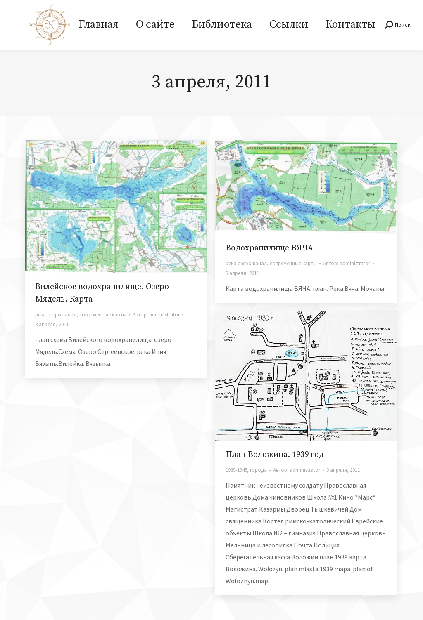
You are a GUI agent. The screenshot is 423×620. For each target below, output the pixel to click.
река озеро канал (55, 314)
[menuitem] (98, 24)
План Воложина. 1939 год (275, 455)
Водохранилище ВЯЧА (269, 248)
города (258, 470)
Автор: (156, 314)
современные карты (102, 314)
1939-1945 (236, 470)
